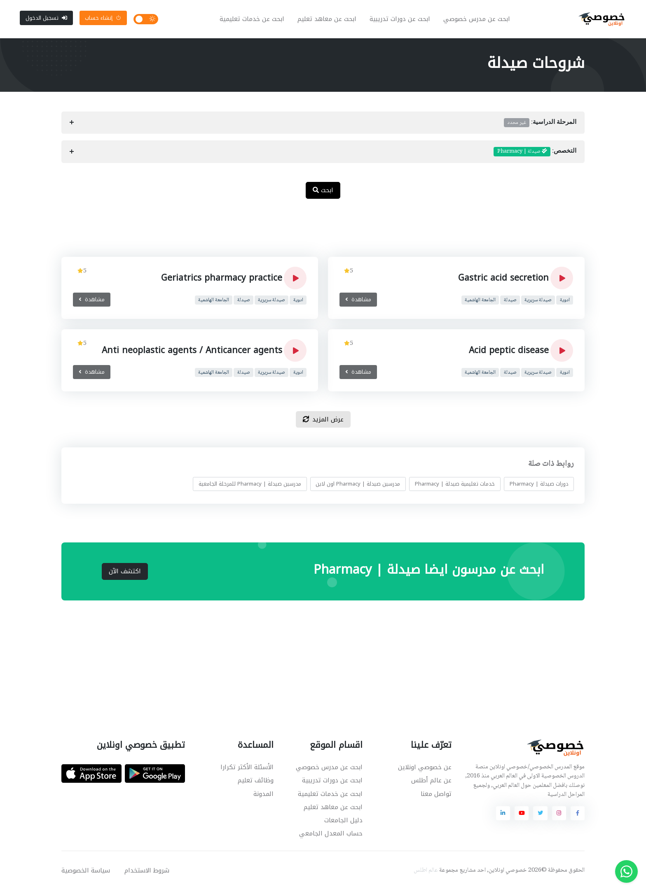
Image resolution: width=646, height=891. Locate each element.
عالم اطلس (426, 871)
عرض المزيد (323, 420)
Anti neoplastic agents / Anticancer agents (192, 351)
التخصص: (535, 153)
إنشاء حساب (103, 18)
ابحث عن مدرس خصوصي (477, 20)
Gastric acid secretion (503, 279)
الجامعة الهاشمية (480, 301)
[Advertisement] (317, 233)
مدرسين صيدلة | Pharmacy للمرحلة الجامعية (250, 485)
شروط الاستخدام (146, 871)
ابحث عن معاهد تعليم (327, 20)
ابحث (323, 191)
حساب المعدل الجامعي (331, 834)
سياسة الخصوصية (85, 871)
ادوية (565, 301)
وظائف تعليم (256, 782)
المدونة (263, 795)
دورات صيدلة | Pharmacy (539, 485)
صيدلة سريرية (538, 301)
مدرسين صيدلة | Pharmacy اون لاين (358, 485)
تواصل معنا (436, 795)
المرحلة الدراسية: (540, 124)
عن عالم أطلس (431, 782)
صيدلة (510, 301)
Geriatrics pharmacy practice (221, 279)
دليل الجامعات (343, 821)
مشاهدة (358, 301)
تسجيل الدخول (46, 18)
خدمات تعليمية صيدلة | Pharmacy (455, 485)
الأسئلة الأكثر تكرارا (247, 769)
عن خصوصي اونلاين (425, 769)
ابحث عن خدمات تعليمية (252, 20)
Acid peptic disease (509, 351)
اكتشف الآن (125, 572)
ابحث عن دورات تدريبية (400, 20)
